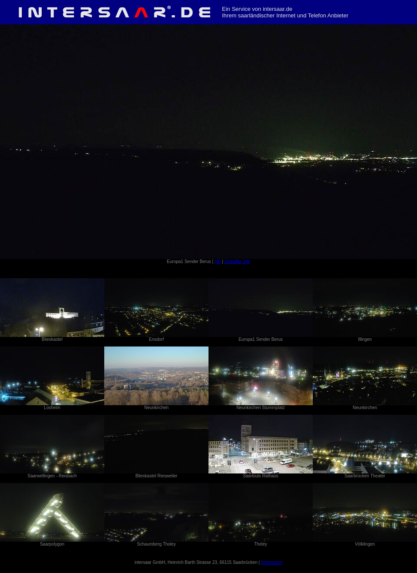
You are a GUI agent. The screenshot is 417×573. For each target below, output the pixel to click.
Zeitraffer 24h (237, 261)
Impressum (271, 562)
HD (218, 261)
